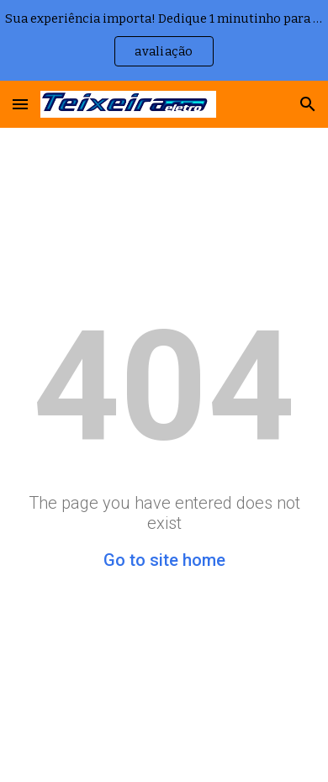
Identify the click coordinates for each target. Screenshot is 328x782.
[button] (20, 104)
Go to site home (164, 560)
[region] (164, 40)
